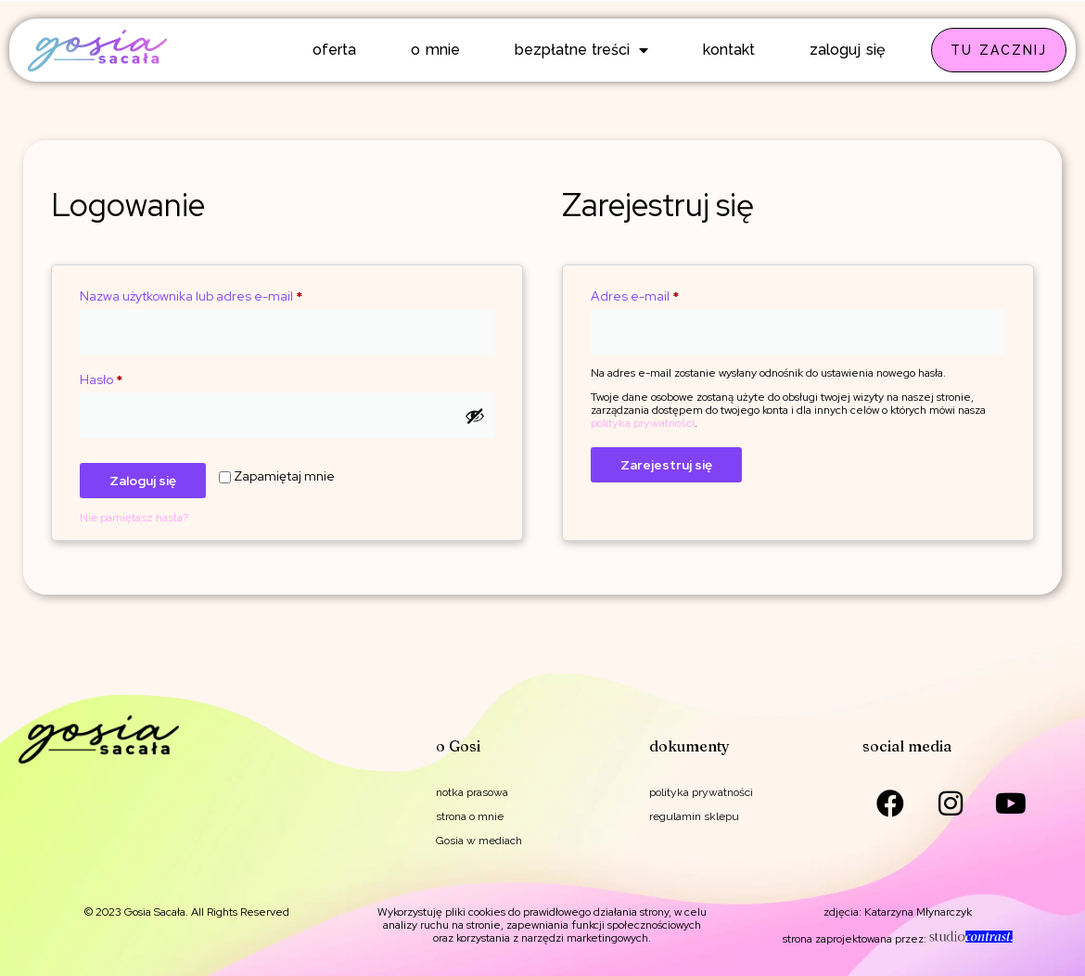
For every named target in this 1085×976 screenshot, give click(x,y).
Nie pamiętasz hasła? (134, 517)
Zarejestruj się (666, 464)
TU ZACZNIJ (999, 50)
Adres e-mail (669, 293)
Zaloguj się (142, 480)
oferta (334, 49)
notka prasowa (472, 792)
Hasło (135, 377)
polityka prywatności (643, 423)
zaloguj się (847, 49)
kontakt (729, 49)
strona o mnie (470, 816)
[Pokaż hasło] (475, 415)
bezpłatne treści (582, 50)
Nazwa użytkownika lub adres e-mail (225, 293)
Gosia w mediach (479, 840)
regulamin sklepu (694, 816)
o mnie (435, 49)
